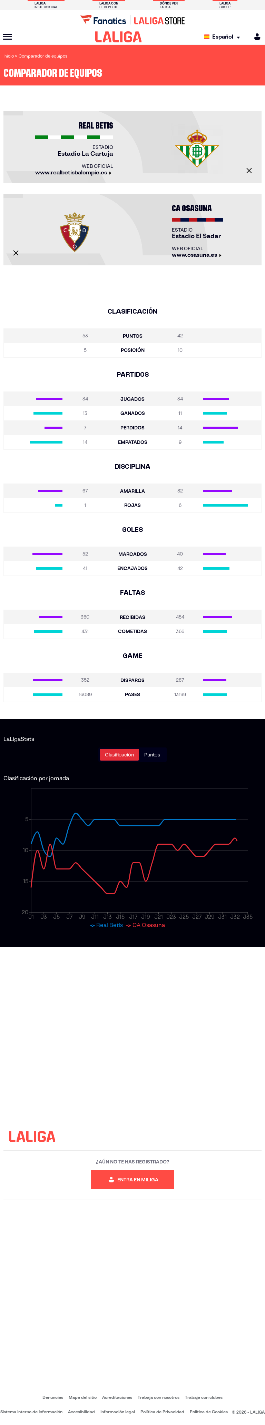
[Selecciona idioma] (224, 37)
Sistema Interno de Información (31, 1411)
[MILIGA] (255, 36)
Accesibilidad (81, 1411)
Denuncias (52, 1397)
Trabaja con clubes (204, 1397)
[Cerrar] (249, 170)
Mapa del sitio (83, 1397)
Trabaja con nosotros (158, 1397)
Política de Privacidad (162, 1411)
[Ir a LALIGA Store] (132, 19)
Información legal (117, 1411)
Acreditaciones (117, 1397)
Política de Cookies (209, 1411)
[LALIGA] (118, 36)
